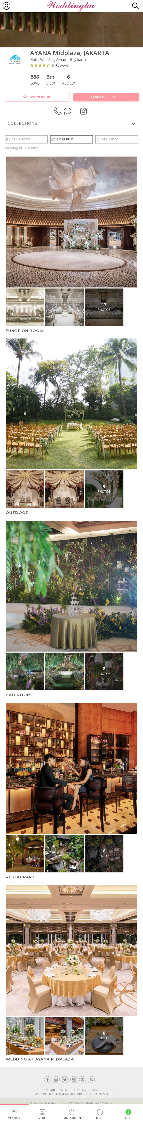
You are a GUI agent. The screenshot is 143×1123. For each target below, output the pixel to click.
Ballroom (18, 694)
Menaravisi (103, 1103)
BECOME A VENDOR (83, 1090)
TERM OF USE (65, 1094)
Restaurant (20, 876)
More (100, 1114)
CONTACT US (103, 1094)
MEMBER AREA (56, 1090)
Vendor (14, 1114)
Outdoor (17, 512)
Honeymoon (71, 1114)
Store (43, 1114)
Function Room (24, 330)
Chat (129, 1114)
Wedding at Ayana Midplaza (40, 1059)
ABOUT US (84, 1094)
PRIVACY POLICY (42, 1094)
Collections (22, 123)
